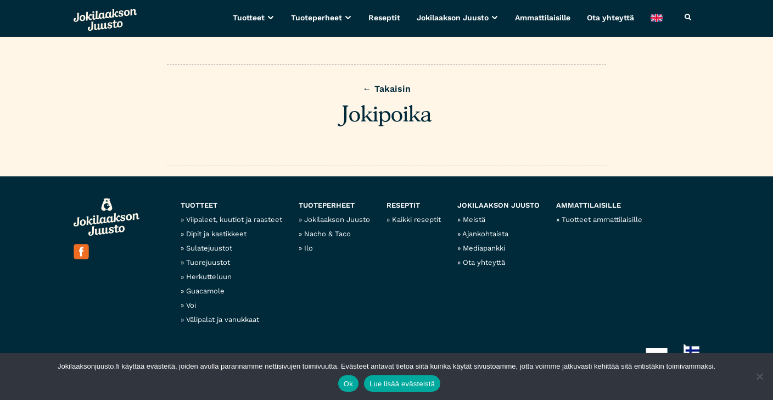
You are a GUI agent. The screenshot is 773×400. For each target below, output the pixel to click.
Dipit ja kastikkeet (216, 234)
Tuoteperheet (316, 17)
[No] (759, 376)
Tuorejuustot (208, 262)
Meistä (474, 219)
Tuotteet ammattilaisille (602, 219)
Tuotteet (249, 17)
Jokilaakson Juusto (453, 17)
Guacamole (205, 291)
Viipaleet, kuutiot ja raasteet (234, 219)
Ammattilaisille (542, 17)
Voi (191, 305)
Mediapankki (484, 248)
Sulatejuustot (209, 248)
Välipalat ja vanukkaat (222, 319)
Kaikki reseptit (416, 219)
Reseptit (384, 17)
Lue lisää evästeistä (402, 384)
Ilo (308, 248)
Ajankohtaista (485, 234)
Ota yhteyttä (610, 17)
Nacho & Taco (327, 234)
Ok (348, 384)
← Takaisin (387, 89)
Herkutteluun (209, 277)
